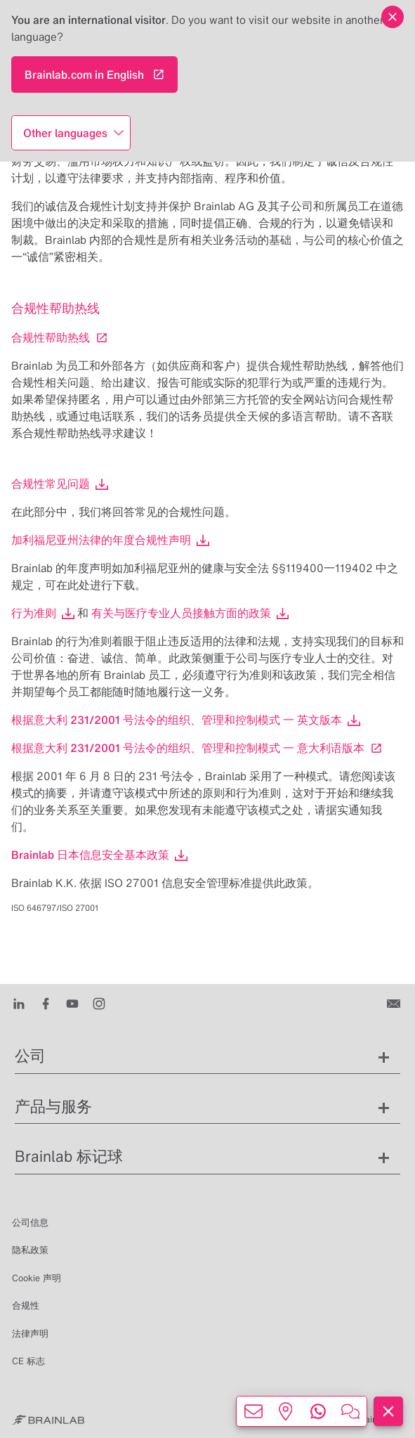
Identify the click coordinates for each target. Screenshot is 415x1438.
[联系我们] (395, 1002)
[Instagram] (99, 1002)
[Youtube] (72, 1002)
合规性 (25, 1305)
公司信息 (30, 1223)
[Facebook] (46, 1002)
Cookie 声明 (36, 1278)
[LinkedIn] (19, 1002)
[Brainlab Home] (48, 1420)
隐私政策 (30, 1250)
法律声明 (30, 1334)
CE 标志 (28, 1361)
